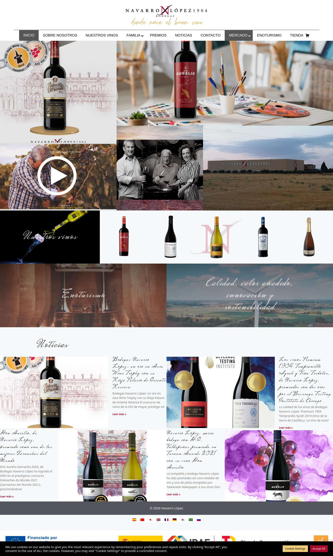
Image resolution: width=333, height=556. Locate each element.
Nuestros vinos (50, 237)
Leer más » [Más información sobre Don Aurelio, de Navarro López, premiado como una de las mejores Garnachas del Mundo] (7, 496)
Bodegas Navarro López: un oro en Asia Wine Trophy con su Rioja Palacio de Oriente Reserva (139, 374)
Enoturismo (83, 295)
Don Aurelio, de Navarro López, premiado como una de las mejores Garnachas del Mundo (26, 447)
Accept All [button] (319, 548)
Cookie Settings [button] (295, 548)
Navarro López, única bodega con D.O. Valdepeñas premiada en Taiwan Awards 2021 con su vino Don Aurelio (191, 450)
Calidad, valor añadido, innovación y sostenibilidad (249, 295)
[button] (106, 237)
